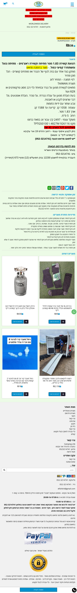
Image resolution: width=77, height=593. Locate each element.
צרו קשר (72, 459)
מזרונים (38, 579)
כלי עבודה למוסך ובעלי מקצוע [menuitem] (64, 431)
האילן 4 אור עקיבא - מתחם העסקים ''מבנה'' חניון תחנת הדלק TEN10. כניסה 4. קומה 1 (43, 493)
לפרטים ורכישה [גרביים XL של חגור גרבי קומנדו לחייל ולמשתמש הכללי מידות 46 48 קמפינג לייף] (54, 322)
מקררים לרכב (47, 579)
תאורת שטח (57, 579)
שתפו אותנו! (70, 462)
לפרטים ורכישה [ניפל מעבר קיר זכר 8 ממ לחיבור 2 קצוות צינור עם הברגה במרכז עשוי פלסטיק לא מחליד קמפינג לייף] (17, 394)
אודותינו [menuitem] (72, 421)
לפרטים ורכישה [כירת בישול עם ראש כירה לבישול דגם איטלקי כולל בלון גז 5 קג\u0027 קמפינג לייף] (17, 322)
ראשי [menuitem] (73, 416)
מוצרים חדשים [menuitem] (70, 413)
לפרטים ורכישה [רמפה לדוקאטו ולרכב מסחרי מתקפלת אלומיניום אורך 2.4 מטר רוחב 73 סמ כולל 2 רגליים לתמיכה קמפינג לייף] (54, 394)
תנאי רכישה (71, 451)
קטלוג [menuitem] (73, 434)
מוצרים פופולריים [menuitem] (69, 410)
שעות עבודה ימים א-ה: (59, 497)
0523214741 (64, 449)
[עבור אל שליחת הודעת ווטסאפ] (74, 311)
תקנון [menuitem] (73, 423)
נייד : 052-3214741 (67, 484)
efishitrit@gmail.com (66, 488)
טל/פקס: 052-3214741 (66, 480)
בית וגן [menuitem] (73, 426)
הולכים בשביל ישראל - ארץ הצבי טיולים (38, 550)
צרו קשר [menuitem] (72, 418)
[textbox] (38, 504)
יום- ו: (39, 506)
